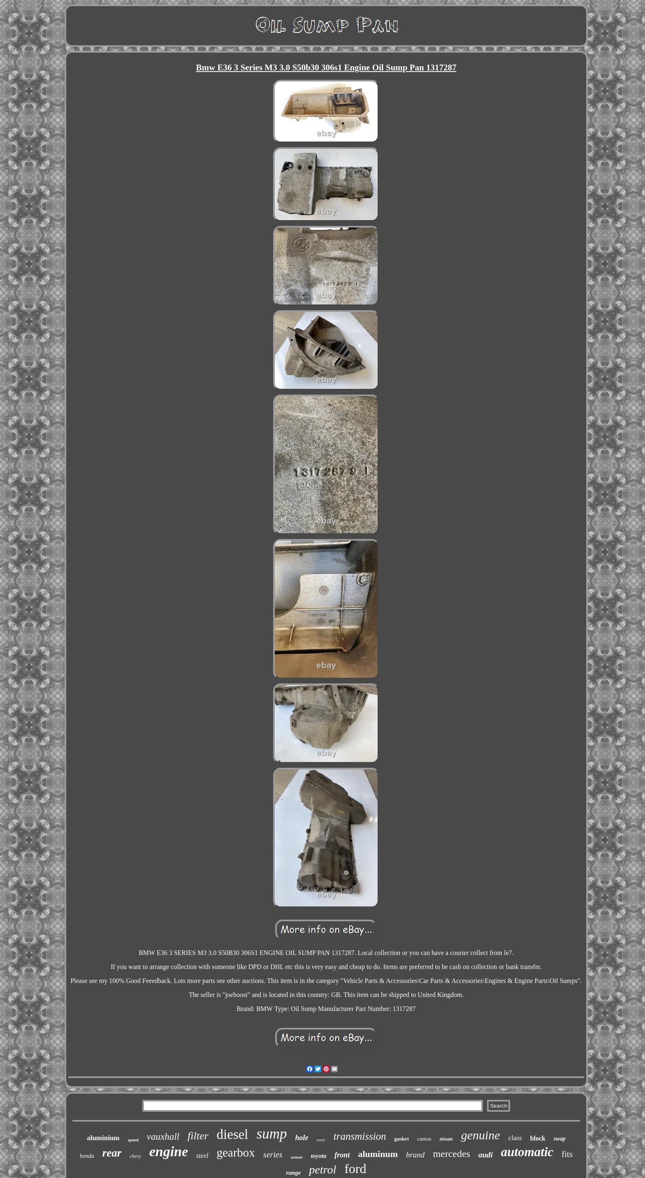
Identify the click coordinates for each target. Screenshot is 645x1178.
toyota (319, 1155)
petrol (322, 1169)
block (537, 1138)
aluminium (103, 1138)
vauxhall (163, 1137)
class (515, 1138)
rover (320, 1140)
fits (567, 1154)
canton (424, 1139)
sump (272, 1134)
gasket (401, 1139)
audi (485, 1154)
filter (198, 1136)
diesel (232, 1134)
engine (168, 1151)
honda (87, 1156)
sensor (297, 1157)
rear (112, 1153)
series (273, 1154)
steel (202, 1155)
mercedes (451, 1153)
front (342, 1155)
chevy (135, 1156)
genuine (480, 1135)
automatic (527, 1152)
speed (133, 1139)
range (293, 1172)
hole (301, 1138)
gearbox (235, 1152)
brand (415, 1154)
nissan (446, 1139)
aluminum (378, 1154)
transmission (360, 1136)
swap (560, 1139)
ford (355, 1168)
